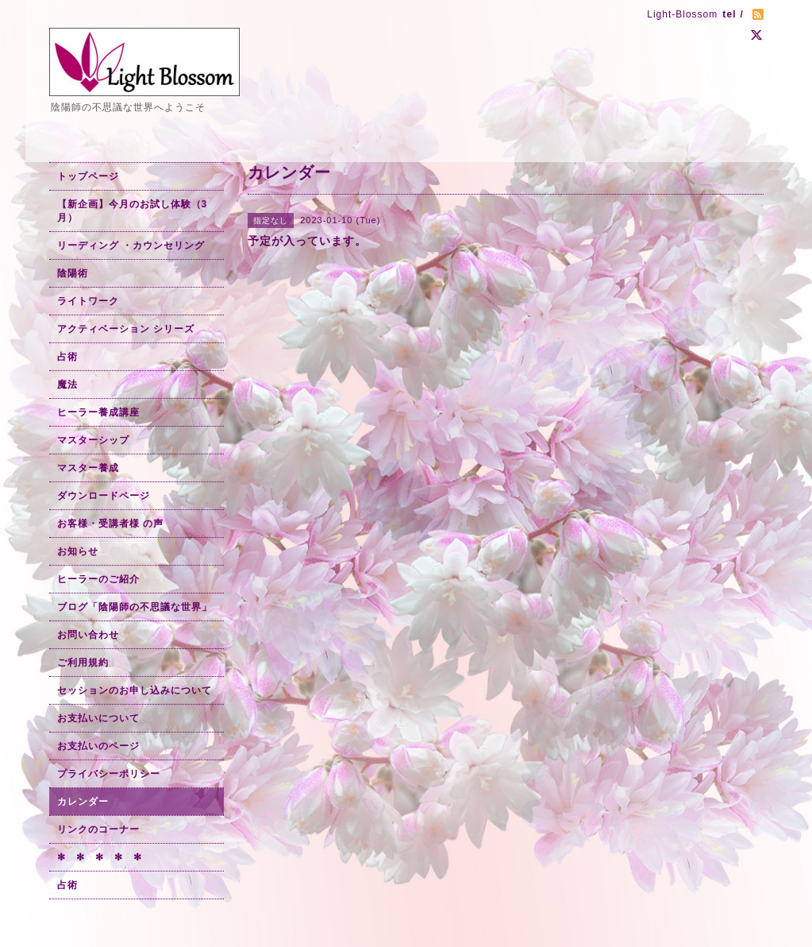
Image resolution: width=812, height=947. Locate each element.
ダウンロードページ (103, 495)
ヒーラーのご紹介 (98, 579)
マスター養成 (88, 468)
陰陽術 (72, 273)
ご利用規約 (83, 662)
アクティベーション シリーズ (125, 328)
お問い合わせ (88, 634)
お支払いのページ (98, 746)
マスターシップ (93, 440)
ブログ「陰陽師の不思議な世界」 (134, 607)
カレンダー (83, 801)
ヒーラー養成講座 (98, 412)
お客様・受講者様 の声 (110, 523)
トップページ (88, 176)
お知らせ (77, 551)
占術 (67, 356)
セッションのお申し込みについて (134, 690)
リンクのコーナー (98, 829)
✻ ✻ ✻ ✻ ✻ (99, 857)
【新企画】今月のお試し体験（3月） (132, 211)
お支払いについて (98, 718)
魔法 (67, 384)
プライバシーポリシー (108, 773)
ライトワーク (88, 301)
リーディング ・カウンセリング (131, 245)
